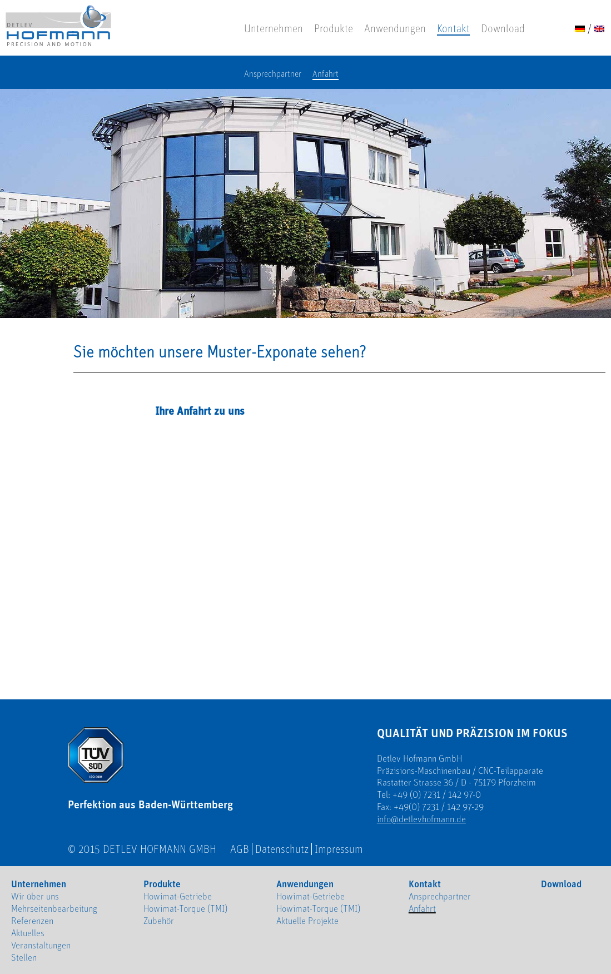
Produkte (333, 28)
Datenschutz (282, 849)
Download (503, 28)
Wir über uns (35, 896)
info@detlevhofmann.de (421, 818)
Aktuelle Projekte (307, 920)
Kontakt (453, 28)
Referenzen (32, 920)
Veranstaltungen (41, 945)
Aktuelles (27, 932)
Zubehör (158, 920)
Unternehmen (273, 28)
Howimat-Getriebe (177, 896)
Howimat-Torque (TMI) (185, 908)
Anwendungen (395, 28)
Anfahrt (325, 73)
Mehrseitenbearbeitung (54, 908)
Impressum (339, 849)
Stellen (24, 957)
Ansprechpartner (272, 73)
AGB (239, 849)
